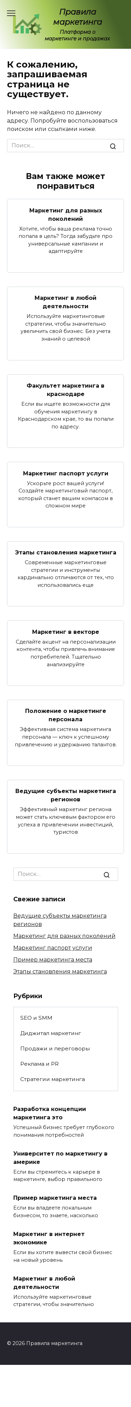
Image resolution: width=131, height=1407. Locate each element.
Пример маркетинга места (52, 959)
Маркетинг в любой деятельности (65, 302)
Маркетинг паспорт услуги (65, 473)
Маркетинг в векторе (65, 631)
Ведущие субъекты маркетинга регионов (65, 795)
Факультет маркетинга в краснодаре (65, 389)
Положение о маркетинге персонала (65, 715)
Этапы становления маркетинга (65, 552)
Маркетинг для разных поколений (65, 214)
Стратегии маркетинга (52, 1079)
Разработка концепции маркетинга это (49, 1113)
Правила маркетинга (77, 17)
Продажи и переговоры (55, 1048)
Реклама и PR (39, 1063)
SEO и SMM (36, 1018)
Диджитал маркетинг (50, 1033)
